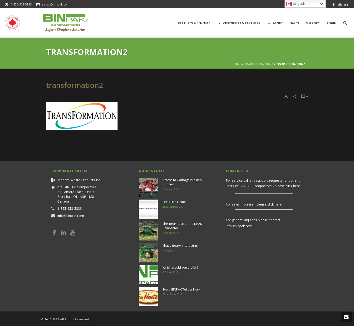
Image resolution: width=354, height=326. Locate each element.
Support (313, 23)
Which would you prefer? (180, 267)
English (295, 4)
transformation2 (258, 64)
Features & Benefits (194, 23)
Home (237, 64)
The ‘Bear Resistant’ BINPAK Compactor (182, 225)
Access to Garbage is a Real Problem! (182, 182)
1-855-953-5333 (21, 4)
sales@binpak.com (55, 4)
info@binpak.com (70, 216)
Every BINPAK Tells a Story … (182, 289)
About (275, 23)
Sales (294, 23)
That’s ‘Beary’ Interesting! (180, 245)
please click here (287, 186)
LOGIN (331, 23)
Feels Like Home (174, 202)
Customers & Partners (238, 23)
